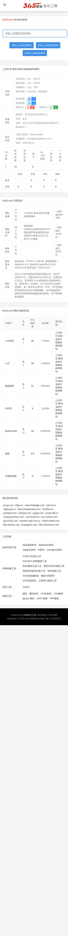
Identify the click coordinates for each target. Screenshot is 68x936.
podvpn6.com (10, 513)
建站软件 (34, 593)
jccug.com (8, 505)
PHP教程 (54, 598)
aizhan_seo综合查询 (34, 53)
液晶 (7, 453)
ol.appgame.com (29, 524)
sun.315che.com (49, 517)
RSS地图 (41, 615)
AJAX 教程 (42, 598)
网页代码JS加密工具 (54, 566)
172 (32, 453)
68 (32, 341)
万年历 (26, 587)
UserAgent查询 (54, 549)
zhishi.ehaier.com (50, 520)
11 (15, 166)
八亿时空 (9, 341)
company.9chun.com (13, 517)
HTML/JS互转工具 (32, 556)
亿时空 (8, 408)
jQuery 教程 (28, 598)
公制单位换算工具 (48, 580)
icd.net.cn (51, 505)
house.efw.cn (51, 513)
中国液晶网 (10, 476)
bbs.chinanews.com (49, 524)
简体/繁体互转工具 (32, 566)
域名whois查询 (46, 545)
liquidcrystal (11, 431)
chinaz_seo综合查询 (48, 45)
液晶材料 (9, 386)
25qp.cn (19, 505)
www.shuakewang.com (28, 509)
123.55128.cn (32, 517)
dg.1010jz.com (10, 520)
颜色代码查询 (48, 575)
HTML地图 (52, 615)
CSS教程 (58, 593)
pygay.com (38, 513)
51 (32, 386)
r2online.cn (47, 509)
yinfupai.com (24, 513)
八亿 (7, 363)
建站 (25, 593)
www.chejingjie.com (35, 505)
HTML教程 (46, 593)
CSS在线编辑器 (31, 575)
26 (32, 363)
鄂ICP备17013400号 (50, 618)
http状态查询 (29, 549)
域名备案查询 (29, 545)
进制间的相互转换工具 (34, 571)
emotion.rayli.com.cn (30, 520)
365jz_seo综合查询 (21, 45)
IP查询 (41, 549)
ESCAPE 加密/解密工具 (35, 561)
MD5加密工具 (55, 571)
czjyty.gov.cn (9, 509)
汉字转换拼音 (29, 580)
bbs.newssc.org (11, 524)
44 (32, 431)
